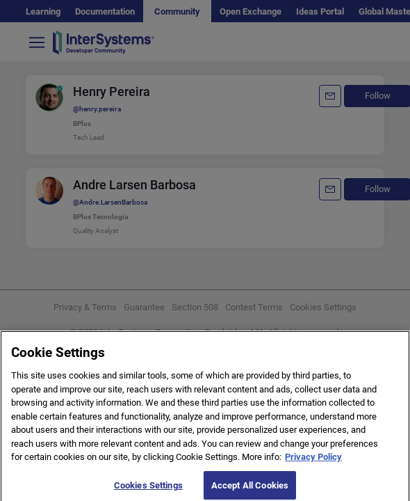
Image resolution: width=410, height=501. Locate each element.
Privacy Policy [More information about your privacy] (313, 461)
